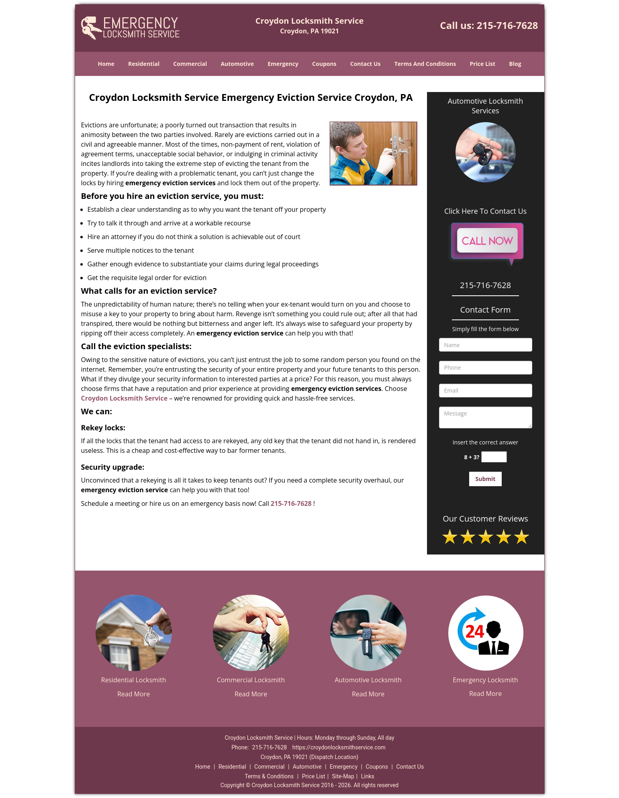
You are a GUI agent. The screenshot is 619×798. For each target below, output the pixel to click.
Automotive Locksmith (368, 679)
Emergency (283, 64)
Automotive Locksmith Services (485, 105)
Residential (143, 64)
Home (106, 64)
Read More (133, 694)
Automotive (237, 64)
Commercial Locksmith (251, 679)
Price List (482, 64)
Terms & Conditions (269, 776)
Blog (515, 64)
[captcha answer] (494, 457)
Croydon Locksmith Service (124, 398)
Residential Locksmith (133, 679)
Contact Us (365, 64)
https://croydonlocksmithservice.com (339, 747)
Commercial (190, 64)
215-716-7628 (507, 25)
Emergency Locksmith (485, 679)
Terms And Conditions (425, 64)
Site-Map (343, 776)
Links (367, 776)
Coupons (324, 64)
